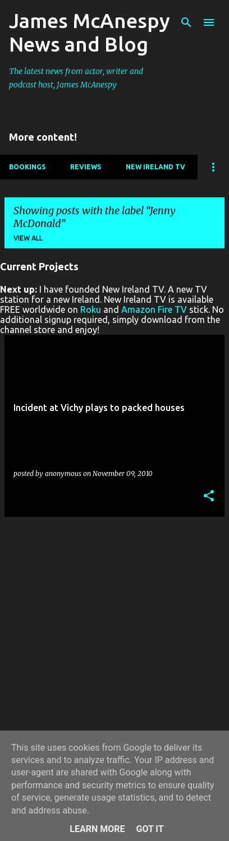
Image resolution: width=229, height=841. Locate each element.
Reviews (85, 166)
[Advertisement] (114, 640)
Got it (149, 829)
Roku (90, 309)
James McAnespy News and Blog (89, 32)
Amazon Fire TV (154, 309)
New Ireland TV (155, 166)
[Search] (186, 22)
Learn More (97, 829)
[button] (209, 496)
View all (28, 238)
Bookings (27, 166)
